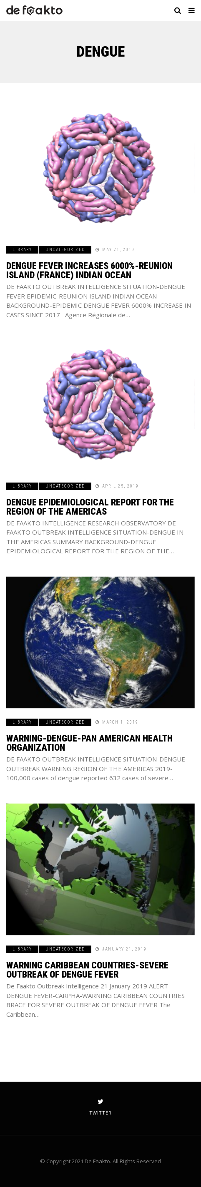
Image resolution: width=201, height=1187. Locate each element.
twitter (100, 1107)
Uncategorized (65, 249)
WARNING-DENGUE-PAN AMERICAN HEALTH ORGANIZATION (89, 743)
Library (22, 249)
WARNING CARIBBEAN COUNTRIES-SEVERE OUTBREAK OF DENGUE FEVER (87, 970)
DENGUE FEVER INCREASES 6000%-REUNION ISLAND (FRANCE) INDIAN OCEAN (89, 270)
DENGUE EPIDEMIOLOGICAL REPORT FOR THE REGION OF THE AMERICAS (90, 507)
